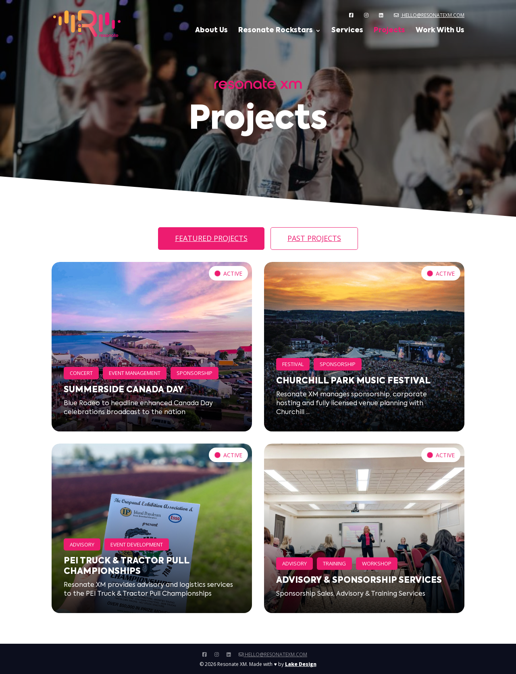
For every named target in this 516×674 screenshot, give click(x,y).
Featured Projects (211, 238)
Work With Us (440, 31)
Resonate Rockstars (275, 31)
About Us (211, 31)
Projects (389, 31)
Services (347, 31)
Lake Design (300, 664)
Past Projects (314, 238)
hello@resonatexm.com (429, 15)
